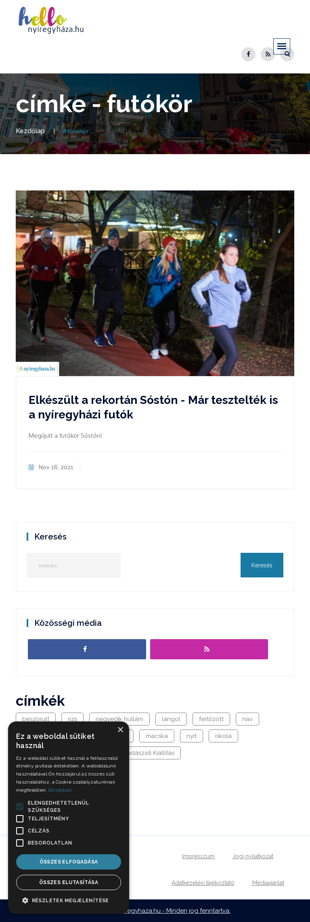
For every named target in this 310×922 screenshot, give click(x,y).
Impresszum (198, 856)
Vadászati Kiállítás (149, 753)
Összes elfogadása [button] (69, 862)
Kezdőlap (30, 131)
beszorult (35, 719)
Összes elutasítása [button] (68, 882)
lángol (171, 719)
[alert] (68, 817)
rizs (72, 719)
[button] (20, 807)
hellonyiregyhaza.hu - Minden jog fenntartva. (166, 910)
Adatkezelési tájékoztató (203, 883)
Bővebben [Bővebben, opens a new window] (60, 790)
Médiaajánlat (268, 883)
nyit (191, 736)
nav (247, 719)
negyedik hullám (119, 719)
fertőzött (211, 719)
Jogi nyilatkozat (252, 856)
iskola (223, 736)
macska (157, 736)
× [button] (120, 730)
